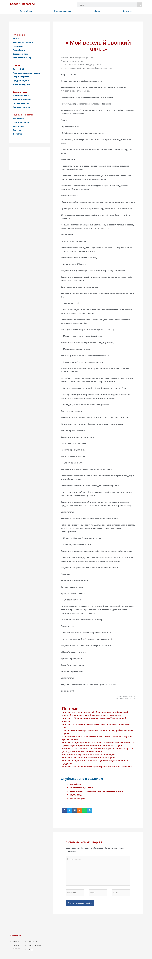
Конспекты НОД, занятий (82, 787)
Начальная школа (62, 11)
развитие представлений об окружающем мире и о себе (98, 791)
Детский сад (26, 11)
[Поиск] (139, 4)
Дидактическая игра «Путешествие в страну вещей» (88, 754)
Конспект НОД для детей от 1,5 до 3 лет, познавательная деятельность (98, 742)
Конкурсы (127, 11)
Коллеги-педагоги (22, 4)
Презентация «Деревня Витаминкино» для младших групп (92, 745)
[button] (64, 810)
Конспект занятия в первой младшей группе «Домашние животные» (97, 766)
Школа (97, 11)
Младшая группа (78, 798)
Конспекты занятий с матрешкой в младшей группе (88, 757)
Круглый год (76, 794)
